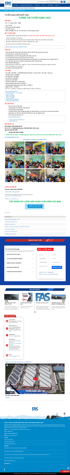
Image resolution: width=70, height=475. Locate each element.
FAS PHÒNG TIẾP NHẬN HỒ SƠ (26, 5)
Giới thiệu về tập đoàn (8, 439)
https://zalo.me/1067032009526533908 (13, 195)
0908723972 (11, 336)
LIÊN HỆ (56, 5)
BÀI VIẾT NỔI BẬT (35, 289)
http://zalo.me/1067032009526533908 (49, 274)
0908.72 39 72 (11, 191)
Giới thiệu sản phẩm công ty (10, 443)
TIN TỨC (43, 5)
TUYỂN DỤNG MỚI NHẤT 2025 (19, 10)
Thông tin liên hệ (57, 1)
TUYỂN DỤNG (50, 5)
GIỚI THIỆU (16, 5)
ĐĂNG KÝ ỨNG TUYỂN (35, 206)
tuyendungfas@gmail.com (13, 198)
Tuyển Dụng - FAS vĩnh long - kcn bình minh (35, 469)
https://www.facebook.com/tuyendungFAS (17, 447)
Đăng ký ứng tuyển (41, 1)
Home (6, 10)
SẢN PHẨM (37, 5)
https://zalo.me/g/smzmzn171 (43, 454)
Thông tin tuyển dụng (49, 1)
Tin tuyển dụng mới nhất (9, 441)
